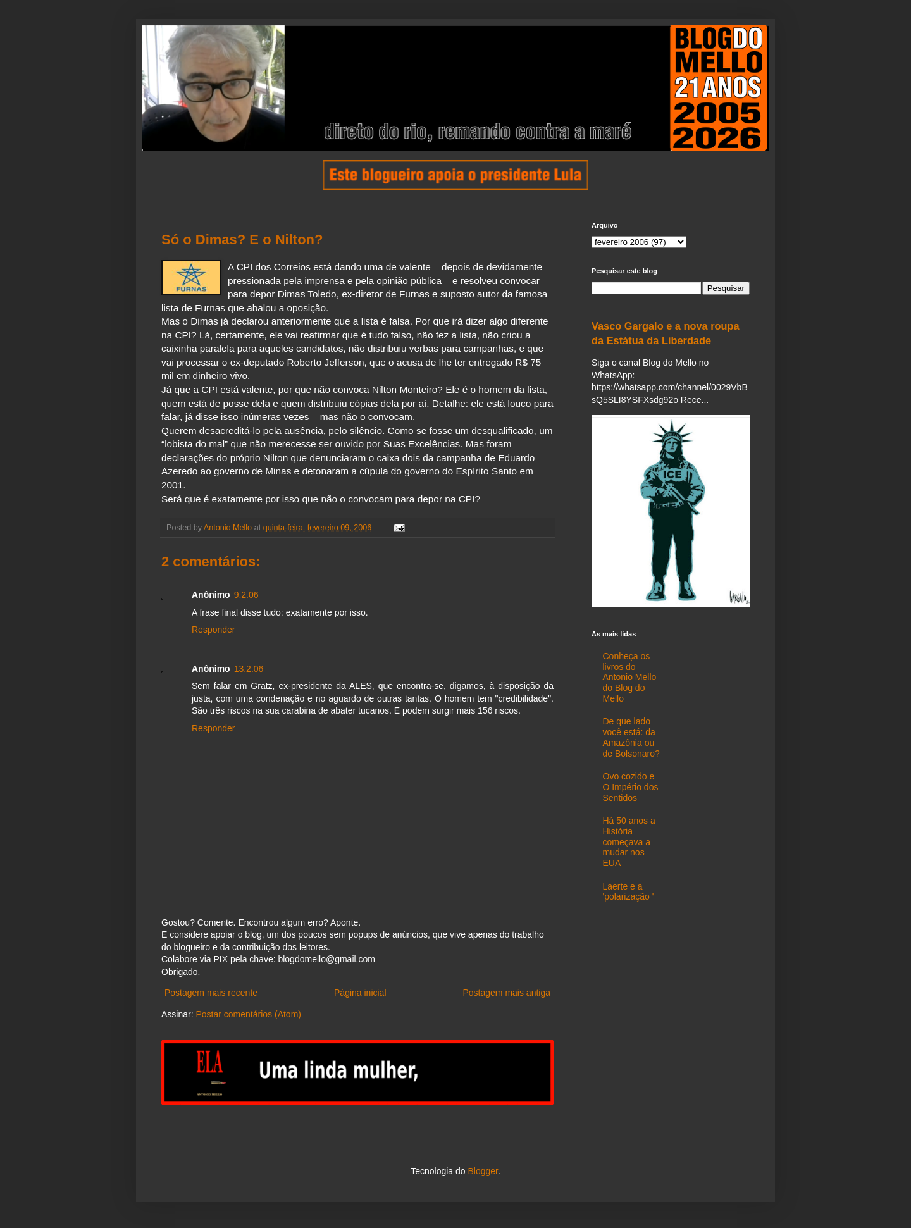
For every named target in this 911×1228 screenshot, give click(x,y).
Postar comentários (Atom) (248, 1014)
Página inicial (360, 993)
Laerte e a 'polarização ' (628, 891)
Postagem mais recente (210, 993)
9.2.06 (246, 595)
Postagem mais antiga (506, 993)
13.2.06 (249, 669)
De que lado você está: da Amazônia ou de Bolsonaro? (631, 737)
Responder (213, 629)
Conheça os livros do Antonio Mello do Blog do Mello (630, 677)
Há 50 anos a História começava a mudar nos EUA (629, 842)
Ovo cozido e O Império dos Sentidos (631, 787)
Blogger (482, 1171)
